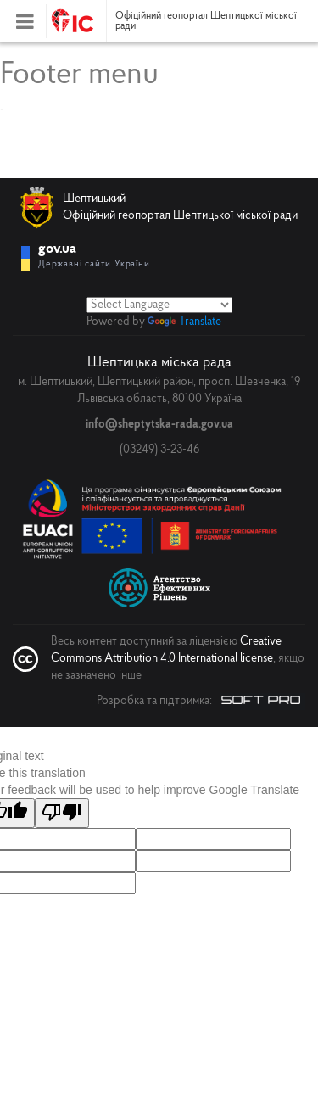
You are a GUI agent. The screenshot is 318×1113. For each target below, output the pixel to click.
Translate (184, 322)
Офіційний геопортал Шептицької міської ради (206, 21)
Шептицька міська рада (159, 362)
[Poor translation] (62, 813)
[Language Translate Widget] (159, 305)
